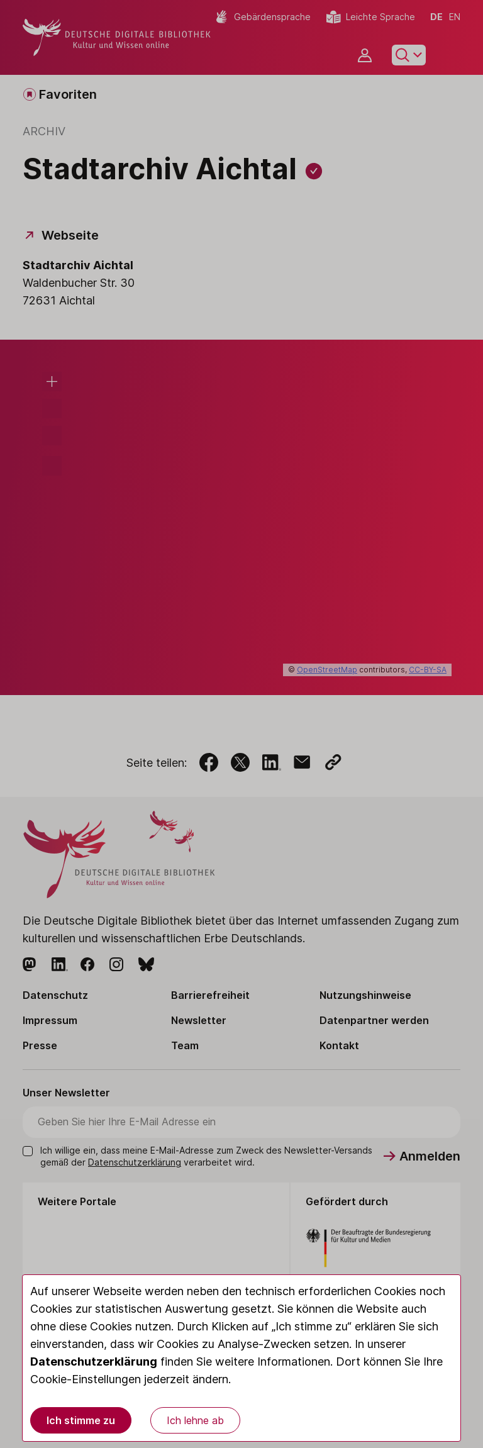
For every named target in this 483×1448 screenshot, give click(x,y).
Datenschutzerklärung (93, 1361)
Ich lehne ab (195, 1420)
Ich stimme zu (81, 1420)
